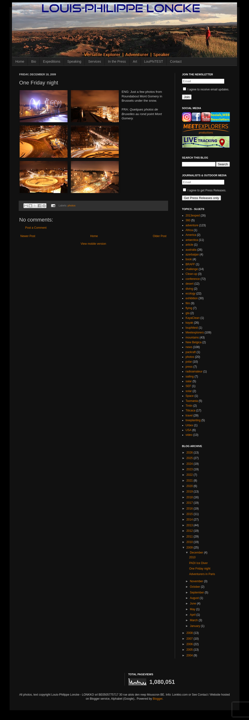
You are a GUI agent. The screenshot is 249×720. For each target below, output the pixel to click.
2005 (190, 649)
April (193, 614)
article (189, 244)
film (188, 303)
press (189, 366)
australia (191, 249)
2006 (190, 644)
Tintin (189, 405)
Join (187, 97)
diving (189, 288)
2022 (190, 474)
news (189, 347)
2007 (190, 638)
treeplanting (193, 420)
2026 (190, 452)
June (193, 603)
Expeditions (51, 61)
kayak (189, 322)
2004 (190, 655)
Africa (189, 230)
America (191, 235)
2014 (190, 519)
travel (189, 415)
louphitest (192, 327)
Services (94, 61)
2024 (190, 463)
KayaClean (193, 318)
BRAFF (190, 264)
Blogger (158, 698)
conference (193, 279)
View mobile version (93, 243)
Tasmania (192, 401)
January (195, 626)
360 (188, 220)
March (194, 620)
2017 (190, 502)
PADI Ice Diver (198, 563)
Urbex (189, 425)
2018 (190, 497)
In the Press (117, 61)
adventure (192, 225)
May (193, 609)
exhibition (192, 298)
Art (135, 61)
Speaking (74, 61)
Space (190, 396)
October (195, 586)
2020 (190, 486)
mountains (192, 337)
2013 (190, 525)
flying (189, 308)
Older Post (159, 236)
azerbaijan (192, 254)
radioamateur (194, 371)
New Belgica (194, 342)
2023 (190, 469)
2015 (190, 514)
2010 (190, 542)
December (197, 552)
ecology (190, 293)
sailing (190, 376)
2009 (190, 547)
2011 (190, 536)
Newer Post (27, 236)
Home (19, 61)
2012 (190, 530)
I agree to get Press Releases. (204, 190)
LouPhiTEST (153, 61)
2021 (190, 480)
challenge (192, 269)
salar (189, 381)
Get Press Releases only (201, 198)
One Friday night (199, 568)
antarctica (192, 240)
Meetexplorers (195, 332)
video (189, 435)
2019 (190, 491)
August (195, 598)
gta (188, 313)
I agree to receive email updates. (206, 89)
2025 (190, 458)
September (197, 592)
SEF (188, 386)
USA (189, 430)
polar (189, 361)
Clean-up (191, 274)
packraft (191, 352)
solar (189, 391)
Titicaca (190, 410)
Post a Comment (35, 227)
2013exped (193, 215)
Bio (33, 61)
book (189, 259)
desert (189, 283)
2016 (190, 508)
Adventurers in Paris (202, 574)
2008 (190, 633)
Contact (175, 61)
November (197, 581)
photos (71, 205)
